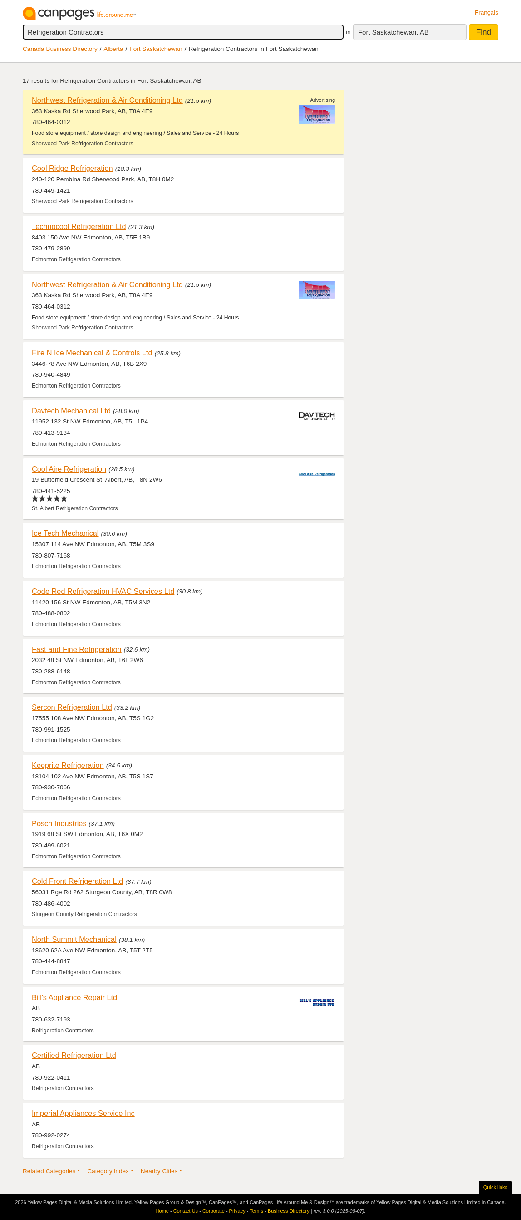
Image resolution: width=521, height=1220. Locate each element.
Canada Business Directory (60, 48)
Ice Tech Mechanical (65, 533)
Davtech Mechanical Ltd (71, 411)
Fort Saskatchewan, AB (393, 32)
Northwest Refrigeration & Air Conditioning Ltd (107, 100)
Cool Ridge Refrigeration (72, 168)
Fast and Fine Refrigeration (77, 649)
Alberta (113, 48)
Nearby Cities (159, 1171)
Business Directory (289, 1211)
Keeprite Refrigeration (68, 765)
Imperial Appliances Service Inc (83, 1113)
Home (162, 1211)
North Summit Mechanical (74, 939)
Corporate (213, 1211)
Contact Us (185, 1211)
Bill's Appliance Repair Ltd (74, 997)
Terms (256, 1211)
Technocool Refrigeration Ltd (79, 226)
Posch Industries (59, 823)
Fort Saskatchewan (155, 48)
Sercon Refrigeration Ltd (72, 707)
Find (483, 32)
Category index (107, 1171)
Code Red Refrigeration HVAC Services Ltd (103, 591)
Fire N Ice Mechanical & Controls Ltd (92, 353)
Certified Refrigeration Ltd (74, 1055)
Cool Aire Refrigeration (69, 469)
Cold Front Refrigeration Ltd (77, 881)
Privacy (237, 1211)
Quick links (495, 1187)
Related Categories (49, 1171)
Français (486, 12)
